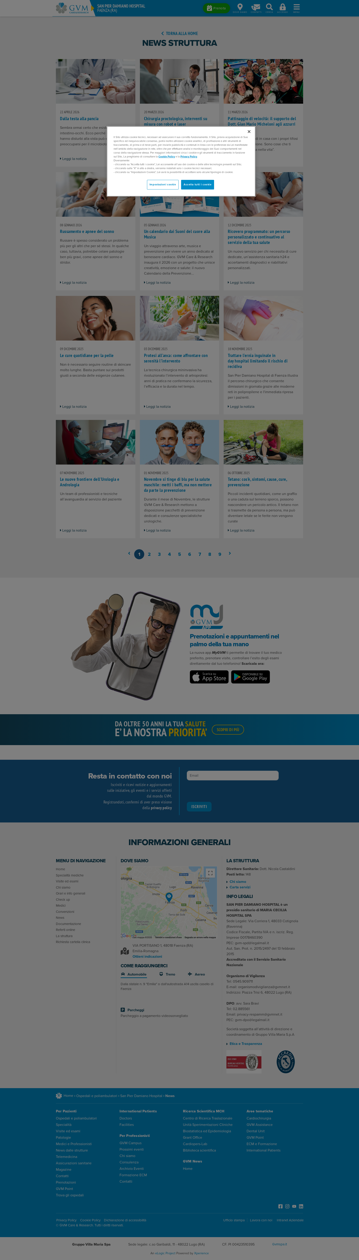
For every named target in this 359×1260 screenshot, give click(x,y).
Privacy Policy (188, 157)
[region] (181, 161)
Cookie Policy (166, 157)
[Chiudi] (249, 132)
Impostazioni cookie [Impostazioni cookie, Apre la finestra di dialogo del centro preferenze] (163, 185)
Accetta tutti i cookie (198, 185)
